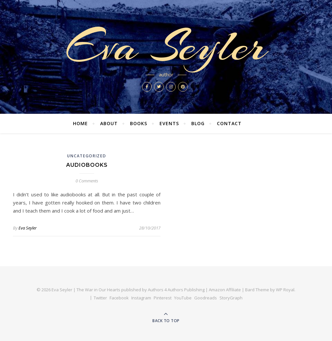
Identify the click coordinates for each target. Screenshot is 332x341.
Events (169, 123)
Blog (198, 123)
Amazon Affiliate (225, 290)
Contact (229, 123)
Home (80, 123)
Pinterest (163, 298)
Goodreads (205, 298)
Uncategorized (86, 156)
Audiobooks (87, 165)
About (109, 123)
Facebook (119, 298)
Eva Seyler (166, 46)
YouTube (183, 298)
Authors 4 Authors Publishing (176, 290)
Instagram (141, 298)
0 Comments (87, 181)
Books (138, 123)
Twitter (100, 298)
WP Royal (285, 290)
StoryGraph (231, 298)
